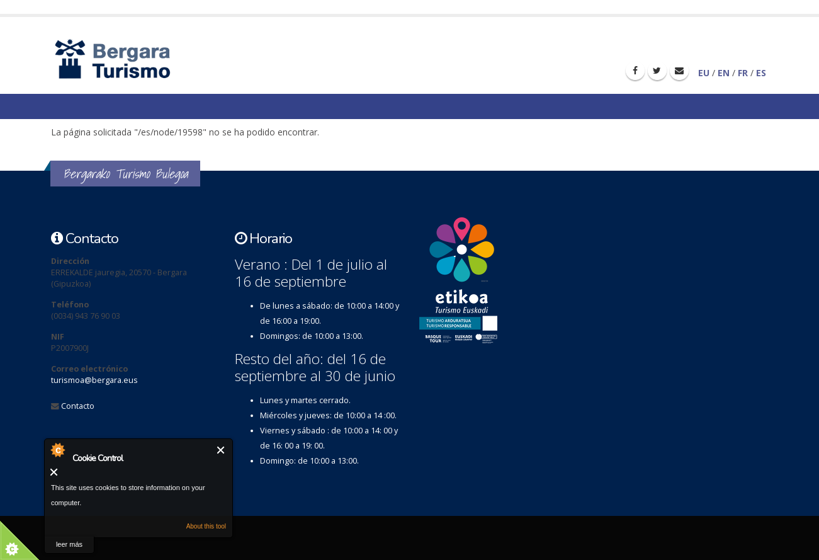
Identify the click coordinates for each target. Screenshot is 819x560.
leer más (69, 544)
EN (724, 73)
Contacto (77, 406)
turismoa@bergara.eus (94, 380)
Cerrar (221, 450)
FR (743, 73)
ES (761, 73)
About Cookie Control (57, 449)
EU (703, 73)
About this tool (206, 526)
